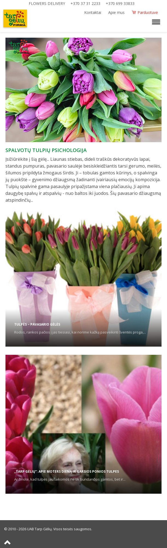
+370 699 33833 (120, 3)
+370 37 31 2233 (85, 3)
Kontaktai (92, 12)
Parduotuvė (147, 12)
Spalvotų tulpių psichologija (46, 150)
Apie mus (116, 12)
